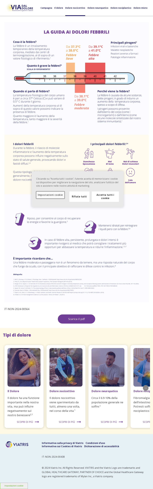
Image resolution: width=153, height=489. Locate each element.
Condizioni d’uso (95, 443)
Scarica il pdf (76, 319)
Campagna (46, 8)
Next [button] (146, 388)
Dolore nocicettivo (75, 8)
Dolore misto (140, 8)
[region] (77, 189)
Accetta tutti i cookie (105, 196)
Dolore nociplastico (121, 8)
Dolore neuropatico (98, 8)
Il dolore (58, 8)
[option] (23, 386)
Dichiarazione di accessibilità (101, 446)
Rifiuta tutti (79, 196)
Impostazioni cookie (13, 486)
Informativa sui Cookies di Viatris (62, 446)
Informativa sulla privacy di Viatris (62, 443)
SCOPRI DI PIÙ (25, 422)
